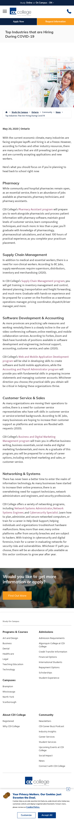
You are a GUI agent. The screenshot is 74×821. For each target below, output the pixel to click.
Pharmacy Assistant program (35, 209)
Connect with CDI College (52, 766)
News (58, 112)
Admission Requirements (52, 638)
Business (7, 643)
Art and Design (10, 638)
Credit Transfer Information (53, 651)
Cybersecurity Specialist (44, 512)
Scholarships (45, 672)
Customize (26, 815)
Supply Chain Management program (43, 281)
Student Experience (49, 678)
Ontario (35, 112)
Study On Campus (20, 112)
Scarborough (9, 702)
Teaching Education (13, 664)
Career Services (47, 736)
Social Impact (46, 755)
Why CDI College (11, 726)
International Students (50, 662)
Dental (6, 648)
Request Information (55, 21)
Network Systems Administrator (33, 508)
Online (29, 2)
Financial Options (48, 657)
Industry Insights (47, 731)
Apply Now (18, 21)
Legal (5, 659)
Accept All (47, 815)
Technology (9, 669)
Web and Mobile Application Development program (36, 359)
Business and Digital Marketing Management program (29, 439)
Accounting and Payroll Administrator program (31, 369)
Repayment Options (49, 667)
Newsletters (45, 721)
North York (8, 697)
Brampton (8, 686)
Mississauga (9, 691)
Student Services (47, 742)
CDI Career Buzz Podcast (51, 726)
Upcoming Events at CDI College (51, 749)
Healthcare (8, 653)
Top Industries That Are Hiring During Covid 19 (25, 115)
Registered (8, 721)
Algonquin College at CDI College (52, 645)
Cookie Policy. (33, 807)
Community (47, 112)
